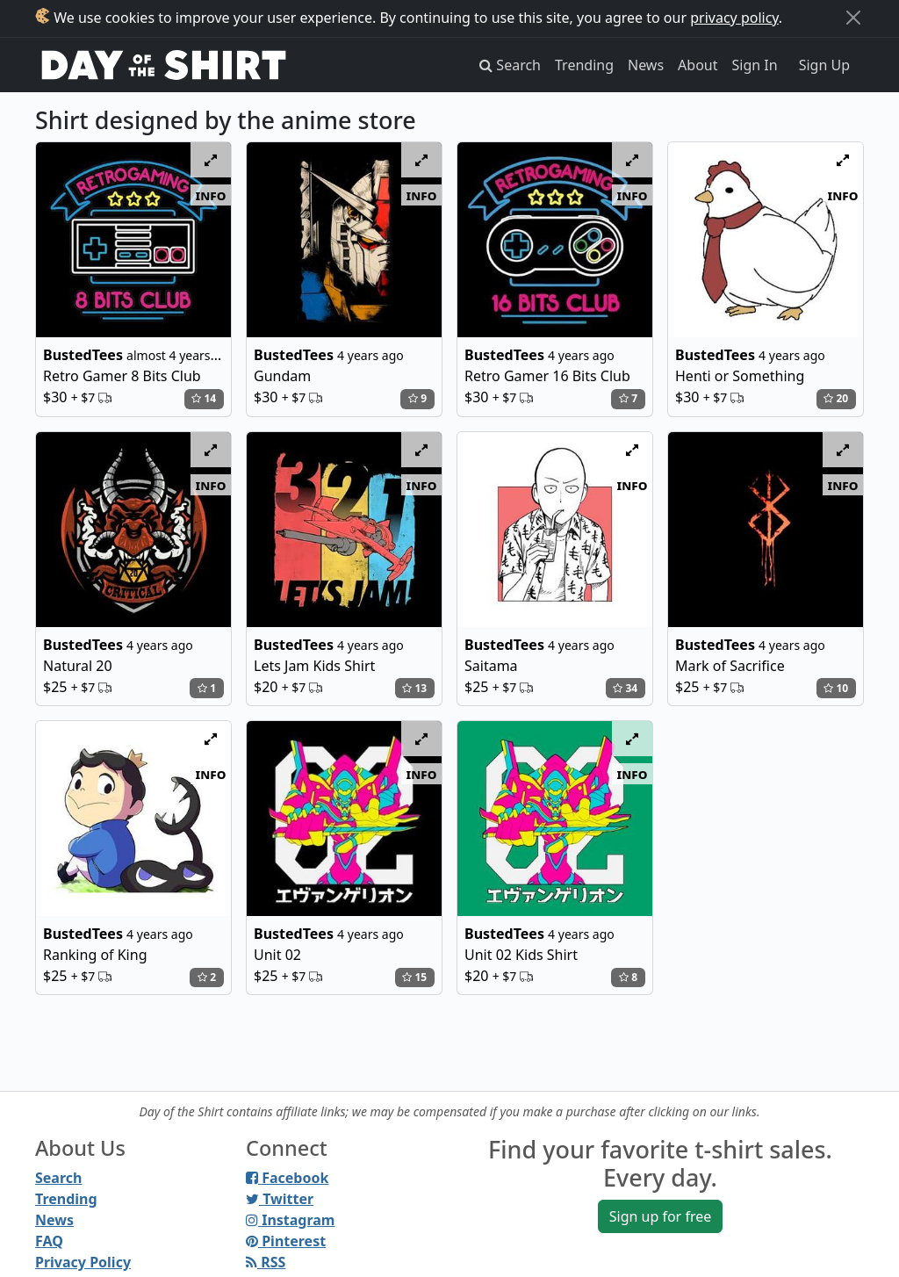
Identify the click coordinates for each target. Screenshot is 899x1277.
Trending (584, 65)
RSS (265, 1262)
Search (58, 1177)
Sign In (755, 65)
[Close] (853, 17)
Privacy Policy (83, 1262)
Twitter (279, 1198)
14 (203, 398)
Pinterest (286, 1241)
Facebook (287, 1177)
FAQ (49, 1241)
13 (414, 688)
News (646, 65)
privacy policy (734, 17)
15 (414, 977)
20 (835, 398)
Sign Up (824, 65)
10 (835, 688)
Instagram (290, 1220)
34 (625, 688)
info (211, 195)
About (697, 65)
